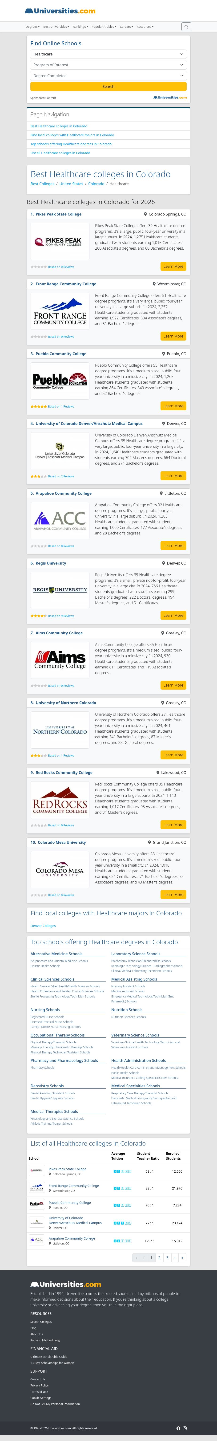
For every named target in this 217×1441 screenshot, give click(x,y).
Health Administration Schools (138, 1060)
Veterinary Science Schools (135, 1035)
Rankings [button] (79, 26)
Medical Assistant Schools (128, 991)
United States (71, 183)
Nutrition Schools (126, 1009)
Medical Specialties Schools (135, 1085)
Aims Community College (59, 633)
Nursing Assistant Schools (128, 986)
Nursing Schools (45, 1009)
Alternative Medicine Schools (56, 953)
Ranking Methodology (45, 1340)
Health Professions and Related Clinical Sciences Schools (67, 991)
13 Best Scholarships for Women (52, 1363)
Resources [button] (144, 26)
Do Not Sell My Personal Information (55, 1404)
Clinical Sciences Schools (52, 979)
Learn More (173, 266)
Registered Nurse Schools (47, 1017)
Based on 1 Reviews (61, 406)
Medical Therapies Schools (54, 1111)
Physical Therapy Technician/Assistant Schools (60, 1052)
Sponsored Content (43, 98)
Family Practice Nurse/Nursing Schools (56, 1027)
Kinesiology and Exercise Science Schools (57, 1119)
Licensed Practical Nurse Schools (52, 1022)
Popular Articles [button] (103, 26)
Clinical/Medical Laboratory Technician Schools (141, 971)
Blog (33, 1328)
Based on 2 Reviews (61, 476)
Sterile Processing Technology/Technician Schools (63, 996)
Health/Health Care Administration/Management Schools (148, 1068)
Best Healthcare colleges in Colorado (59, 126)
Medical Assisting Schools (134, 979)
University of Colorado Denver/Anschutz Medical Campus (89, 423)
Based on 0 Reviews (61, 267)
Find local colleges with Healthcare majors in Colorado (72, 135)
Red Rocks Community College (64, 772)
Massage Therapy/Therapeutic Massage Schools (62, 1047)
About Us (36, 1334)
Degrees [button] (31, 26)
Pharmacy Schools (42, 1068)
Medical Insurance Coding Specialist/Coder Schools (144, 1078)
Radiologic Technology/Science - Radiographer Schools (146, 966)
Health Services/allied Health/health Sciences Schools (65, 986)
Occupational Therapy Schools (58, 1035)
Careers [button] (125, 26)
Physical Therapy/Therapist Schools (53, 1042)
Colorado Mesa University (62, 842)
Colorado (96, 183)
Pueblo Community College (61, 353)
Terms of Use (39, 1392)
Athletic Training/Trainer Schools (51, 1124)
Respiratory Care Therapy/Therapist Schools (139, 1093)
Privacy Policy (39, 1385)
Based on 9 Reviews (61, 616)
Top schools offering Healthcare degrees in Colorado (71, 144)
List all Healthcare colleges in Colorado (60, 153)
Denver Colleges (43, 925)
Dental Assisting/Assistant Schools (53, 1093)
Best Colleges (42, 183)
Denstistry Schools (47, 1085)
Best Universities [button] (55, 26)
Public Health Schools (125, 1073)
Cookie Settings (40, 1398)
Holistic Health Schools (45, 966)
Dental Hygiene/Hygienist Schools (53, 1098)
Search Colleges (41, 1322)
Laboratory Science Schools (135, 953)
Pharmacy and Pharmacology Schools (64, 1060)
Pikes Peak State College (59, 214)
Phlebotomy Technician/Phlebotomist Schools (141, 961)
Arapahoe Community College (64, 493)
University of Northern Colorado (66, 702)
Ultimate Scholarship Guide (48, 1357)
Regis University (51, 563)
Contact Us (37, 1379)
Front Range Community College (66, 284)
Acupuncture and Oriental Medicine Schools (59, 961)
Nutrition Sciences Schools (128, 1017)
